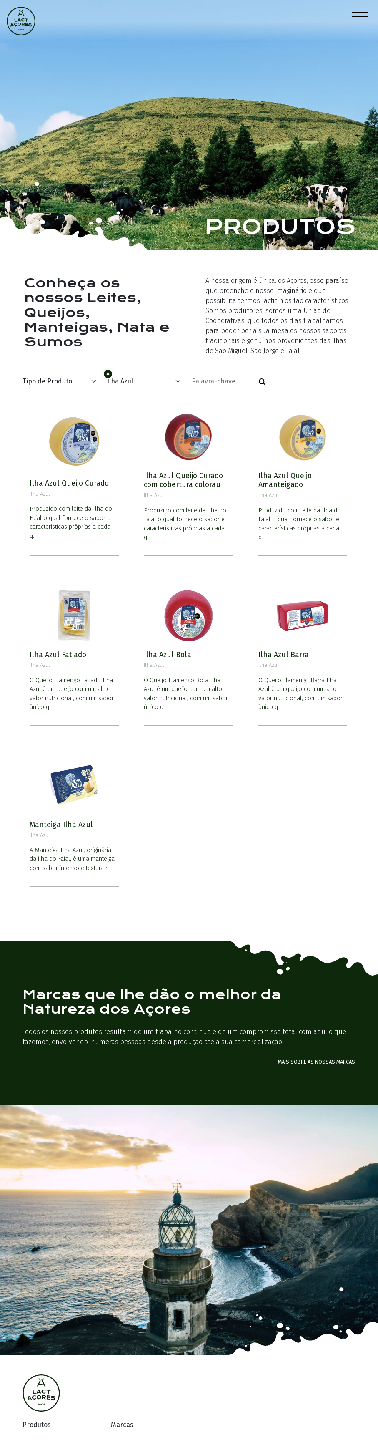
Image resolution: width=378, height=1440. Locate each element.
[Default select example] (62, 381)
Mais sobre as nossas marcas (316, 1062)
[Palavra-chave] (223, 381)
